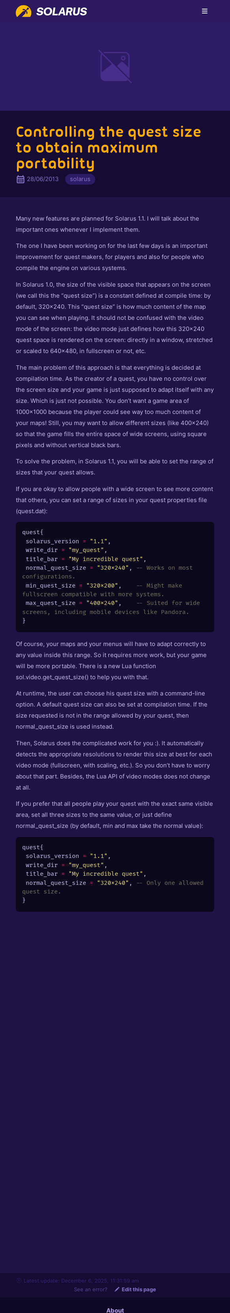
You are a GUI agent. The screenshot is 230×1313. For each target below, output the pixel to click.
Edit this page (135, 1289)
